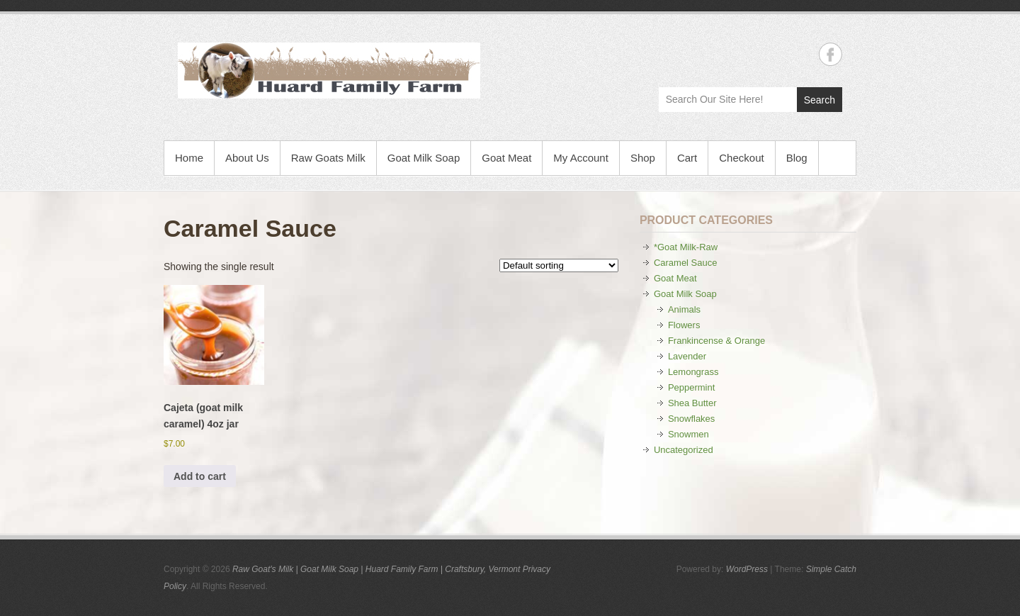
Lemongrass (693, 371)
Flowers (684, 325)
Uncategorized (683, 449)
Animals (684, 309)
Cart (687, 158)
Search (819, 100)
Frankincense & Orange (716, 340)
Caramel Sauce (686, 262)
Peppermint (691, 387)
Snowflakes (691, 418)
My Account (580, 158)
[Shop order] (558, 265)
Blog (797, 158)
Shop (642, 158)
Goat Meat (506, 158)
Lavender (687, 356)
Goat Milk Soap (423, 158)
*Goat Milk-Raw (686, 247)
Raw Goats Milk (328, 158)
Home (189, 158)
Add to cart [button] (200, 476)
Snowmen (688, 434)
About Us (247, 158)
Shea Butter (692, 403)
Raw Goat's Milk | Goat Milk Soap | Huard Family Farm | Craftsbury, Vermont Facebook (830, 54)
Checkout (741, 158)
